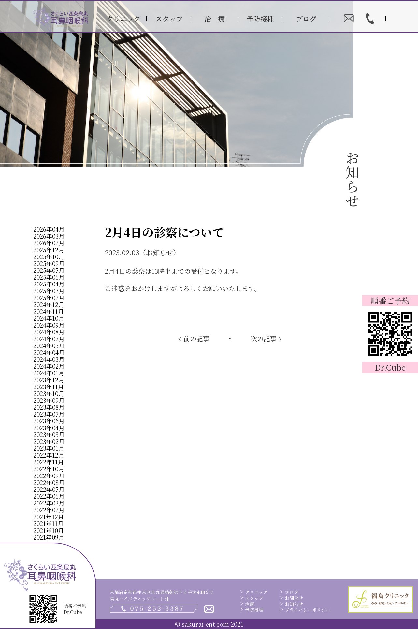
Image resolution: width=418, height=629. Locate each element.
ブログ (306, 18)
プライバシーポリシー (307, 610)
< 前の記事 (193, 338)
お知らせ (294, 604)
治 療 (214, 18)
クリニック (123, 18)
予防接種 (260, 18)
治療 (249, 604)
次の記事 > (266, 338)
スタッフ (169, 18)
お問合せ (294, 598)
